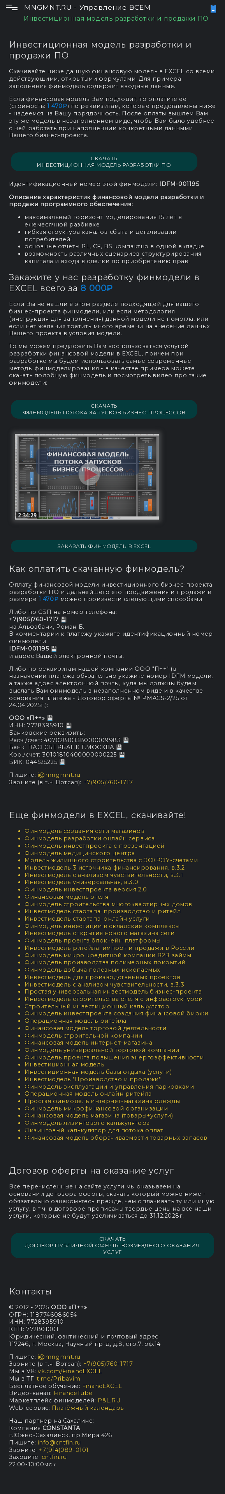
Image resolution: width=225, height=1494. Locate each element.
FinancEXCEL (102, 1386)
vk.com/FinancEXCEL (70, 1371)
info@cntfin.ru (59, 1442)
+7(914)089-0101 (64, 1449)
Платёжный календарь (88, 1407)
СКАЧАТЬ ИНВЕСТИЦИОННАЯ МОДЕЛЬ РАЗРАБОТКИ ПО (104, 161)
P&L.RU (109, 1400)
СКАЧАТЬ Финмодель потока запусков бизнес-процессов (104, 409)
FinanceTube (73, 1393)
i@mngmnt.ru (59, 774)
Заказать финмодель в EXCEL (104, 546)
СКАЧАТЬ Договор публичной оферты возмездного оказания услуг (112, 1245)
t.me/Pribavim (59, 1378)
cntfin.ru (54, 1456)
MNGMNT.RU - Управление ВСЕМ (87, 7)
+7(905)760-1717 (108, 782)
